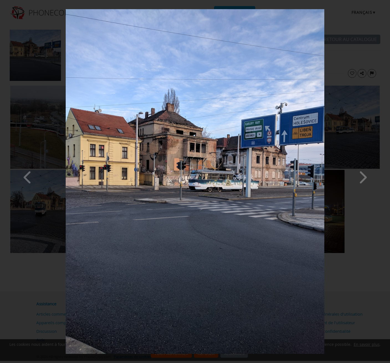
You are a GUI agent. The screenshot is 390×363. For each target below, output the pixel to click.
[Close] (323, 10)
